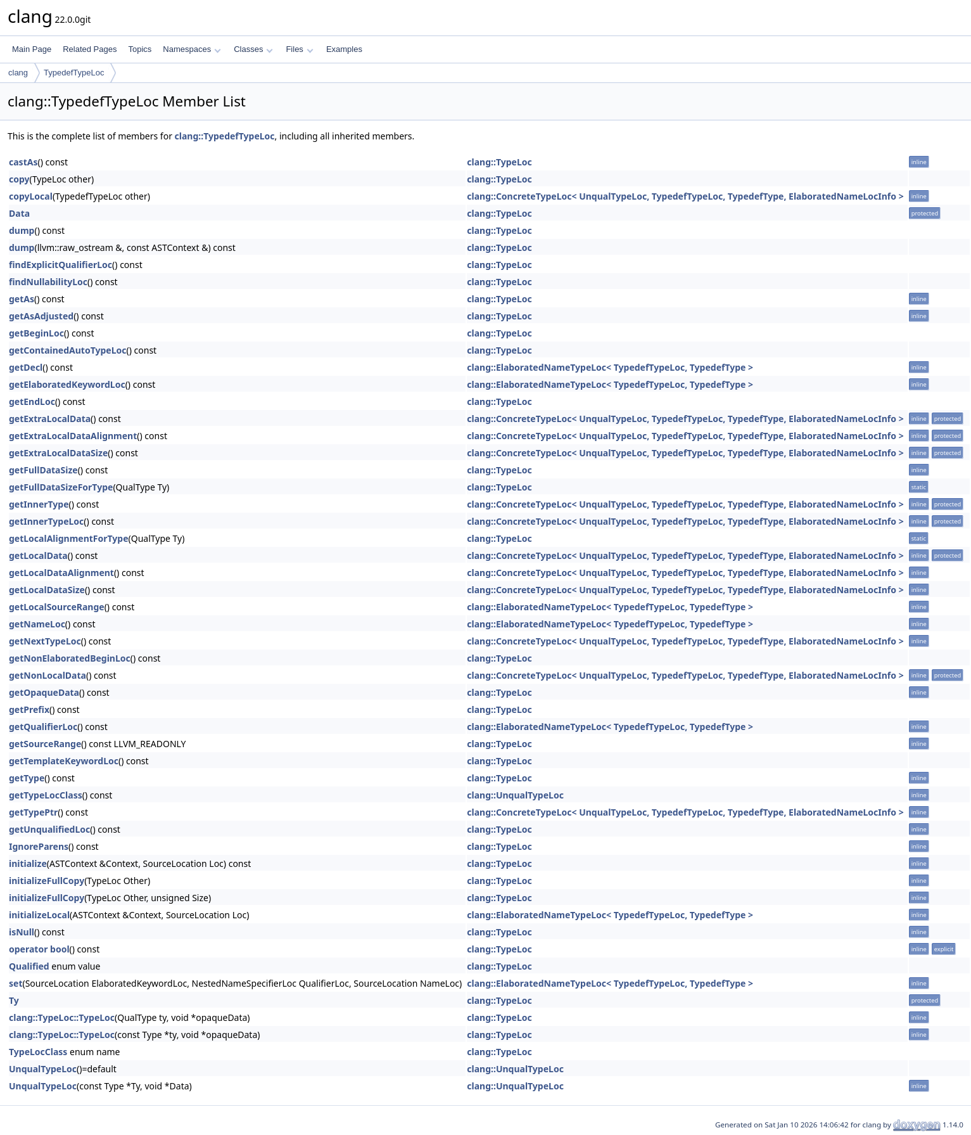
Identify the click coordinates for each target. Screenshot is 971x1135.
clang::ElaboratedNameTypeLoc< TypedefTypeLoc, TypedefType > (610, 367)
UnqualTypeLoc (43, 1069)
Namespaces (191, 49)
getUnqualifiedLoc (49, 829)
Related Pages (90, 49)
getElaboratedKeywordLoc (67, 384)
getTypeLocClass (45, 795)
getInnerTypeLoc (46, 521)
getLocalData (38, 555)
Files (299, 49)
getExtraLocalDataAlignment (73, 436)
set (15, 983)
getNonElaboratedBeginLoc (69, 658)
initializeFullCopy (46, 881)
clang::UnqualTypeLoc (515, 795)
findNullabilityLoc (48, 282)
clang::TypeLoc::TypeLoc (62, 1017)
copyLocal (31, 196)
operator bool (39, 949)
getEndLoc (32, 401)
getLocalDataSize (47, 590)
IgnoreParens (38, 846)
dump (21, 230)
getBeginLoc (36, 333)
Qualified (29, 966)
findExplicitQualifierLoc (60, 265)
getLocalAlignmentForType (69, 538)
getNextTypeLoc (45, 641)
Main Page (31, 49)
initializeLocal (39, 915)
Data (19, 213)
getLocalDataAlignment (61, 573)
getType (26, 778)
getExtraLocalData (50, 419)
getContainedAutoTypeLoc (68, 350)
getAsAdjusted (41, 316)
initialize (28, 863)
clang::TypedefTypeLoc (225, 136)
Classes (253, 49)
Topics (139, 49)
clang (18, 72)
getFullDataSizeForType (61, 487)
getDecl (25, 367)
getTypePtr (33, 812)
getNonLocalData (47, 675)
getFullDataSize (43, 470)
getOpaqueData (44, 692)
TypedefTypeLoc (74, 72)
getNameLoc (37, 624)
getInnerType (39, 504)
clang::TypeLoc (499, 162)
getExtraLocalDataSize (58, 453)
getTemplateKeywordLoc (63, 761)
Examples (344, 49)
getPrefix (29, 709)
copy (19, 179)
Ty (14, 1000)
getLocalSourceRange (57, 607)
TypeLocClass (38, 1052)
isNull (21, 932)
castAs (23, 162)
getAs (21, 299)
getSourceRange (45, 744)
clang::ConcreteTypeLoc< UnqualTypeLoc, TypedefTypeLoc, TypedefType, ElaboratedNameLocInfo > (685, 196)
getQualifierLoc (43, 727)
